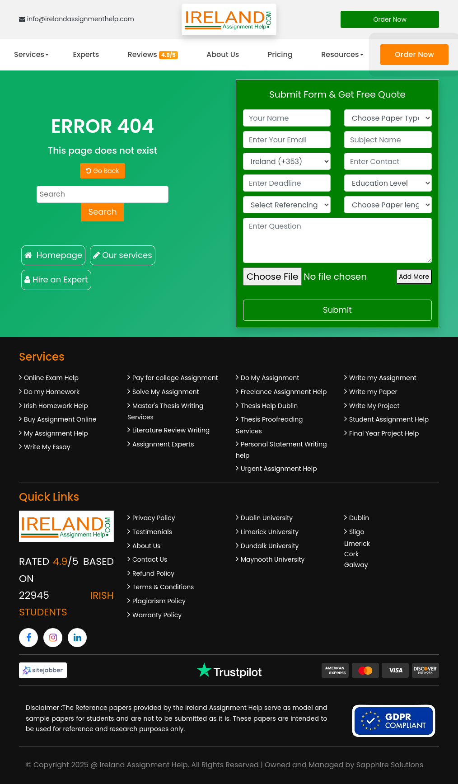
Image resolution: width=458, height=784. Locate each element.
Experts (86, 54)
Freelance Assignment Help (284, 391)
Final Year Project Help (384, 433)
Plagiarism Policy (159, 601)
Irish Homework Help (56, 405)
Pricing (280, 54)
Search (102, 211)
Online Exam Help (51, 377)
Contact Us (149, 559)
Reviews (153, 54)
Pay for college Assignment (175, 377)
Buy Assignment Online (60, 419)
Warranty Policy (157, 615)
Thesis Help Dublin (269, 405)
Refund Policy (153, 573)
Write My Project (374, 405)
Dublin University (267, 517)
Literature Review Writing (171, 430)
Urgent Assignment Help (279, 468)
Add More (414, 276)
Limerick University (270, 531)
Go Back (102, 170)
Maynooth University (272, 559)
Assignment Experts (163, 444)
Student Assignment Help (389, 419)
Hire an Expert (56, 279)
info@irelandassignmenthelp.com (76, 18)
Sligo (357, 531)
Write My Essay (47, 446)
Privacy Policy (153, 517)
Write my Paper (373, 391)
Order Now (390, 19)
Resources (340, 54)
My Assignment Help (56, 433)
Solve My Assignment (165, 391)
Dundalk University (270, 545)
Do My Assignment (270, 377)
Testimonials (152, 531)
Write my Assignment (382, 377)
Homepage (53, 255)
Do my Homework (51, 391)
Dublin (359, 517)
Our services (122, 255)
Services (29, 54)
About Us (222, 54)
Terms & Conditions (163, 587)
